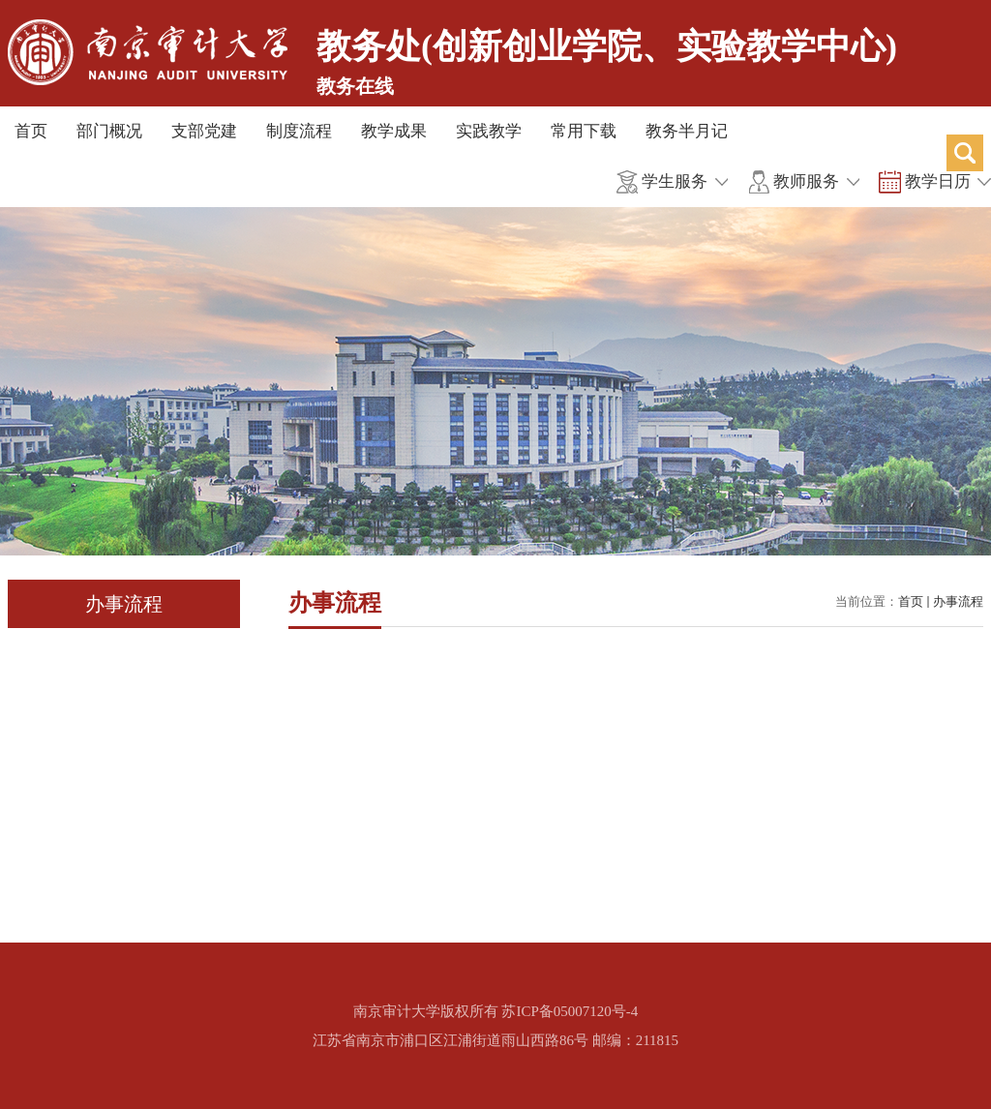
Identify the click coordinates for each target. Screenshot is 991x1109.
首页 (31, 131)
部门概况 (109, 131)
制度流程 (299, 131)
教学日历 (938, 181)
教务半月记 (687, 131)
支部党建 (204, 131)
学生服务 (674, 181)
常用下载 (583, 131)
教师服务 (806, 181)
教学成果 (394, 131)
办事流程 (958, 601)
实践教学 (489, 131)
